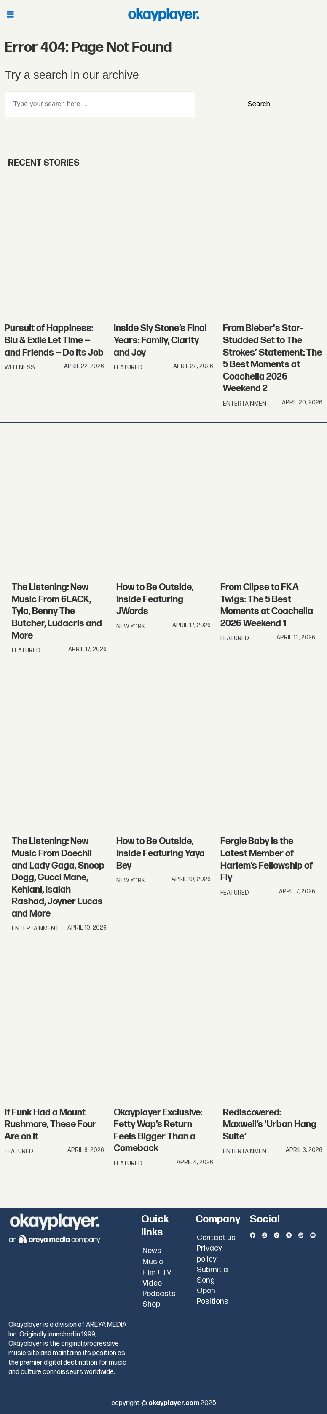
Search (258, 104)
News (151, 1250)
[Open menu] (10, 14)
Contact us (216, 1237)
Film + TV (157, 1272)
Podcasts (159, 1293)
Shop (151, 1304)
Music (152, 1261)
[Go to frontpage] (163, 14)
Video (152, 1283)
